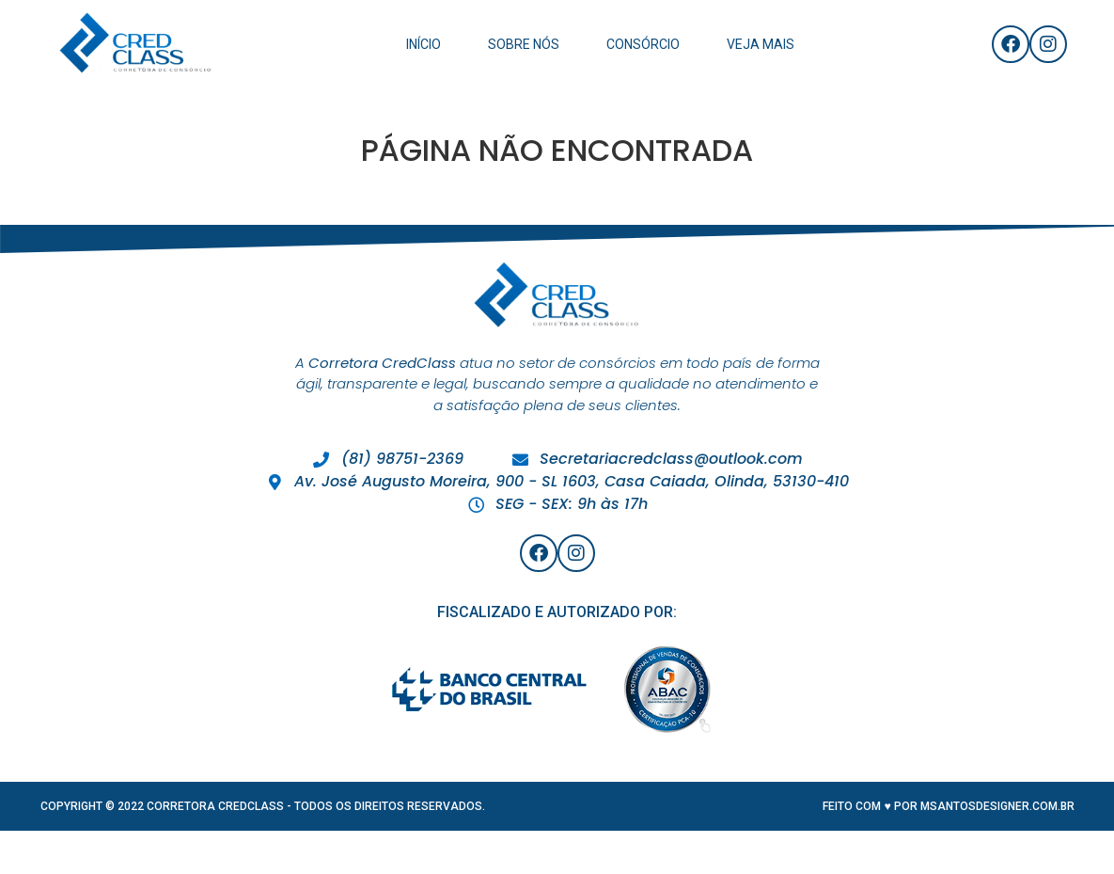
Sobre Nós (523, 44)
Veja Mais (760, 44)
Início (423, 44)
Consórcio (643, 44)
